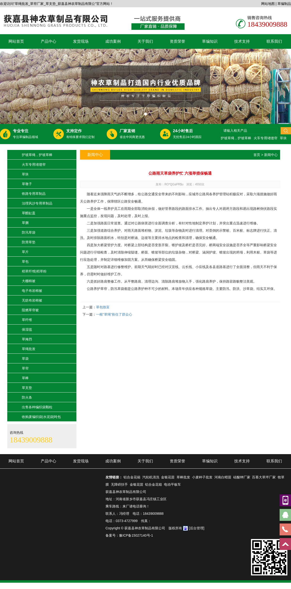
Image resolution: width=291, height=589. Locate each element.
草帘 (25, 368)
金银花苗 (168, 477)
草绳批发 (28, 349)
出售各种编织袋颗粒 (37, 407)
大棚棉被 (28, 281)
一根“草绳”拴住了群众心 (114, 314)
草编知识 (210, 41)
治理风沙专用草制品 (37, 203)
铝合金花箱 (131, 477)
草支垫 (27, 388)
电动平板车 (172, 484)
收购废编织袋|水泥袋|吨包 (41, 417)
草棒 (25, 378)
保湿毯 (27, 329)
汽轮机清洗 (150, 477)
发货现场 (81, 41)
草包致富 (103, 307)
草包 (25, 261)
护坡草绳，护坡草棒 (236, 138)
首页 (256, 155)
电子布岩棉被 (32, 291)
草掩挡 (27, 339)
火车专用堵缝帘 (265, 138)
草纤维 (27, 320)
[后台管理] (196, 528)
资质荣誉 (177, 41)
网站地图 (268, 4)
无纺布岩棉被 (32, 300)
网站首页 (16, 41)
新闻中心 (271, 155)
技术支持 (242, 41)
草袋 (25, 358)
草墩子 (27, 184)
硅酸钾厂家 (241, 477)
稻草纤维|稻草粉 (34, 271)
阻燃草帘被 (30, 310)
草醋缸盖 (28, 213)
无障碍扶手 (119, 484)
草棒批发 (183, 477)
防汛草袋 (28, 232)
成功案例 (113, 41)
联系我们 (274, 41)
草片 (25, 252)
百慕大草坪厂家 (264, 477)
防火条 (27, 397)
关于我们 (145, 41)
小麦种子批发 (202, 477)
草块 (283, 138)
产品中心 (48, 41)
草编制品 (284, 4)
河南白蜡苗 (222, 477)
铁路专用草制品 (34, 194)
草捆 (25, 223)
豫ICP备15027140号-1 (136, 535)
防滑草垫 (28, 242)
